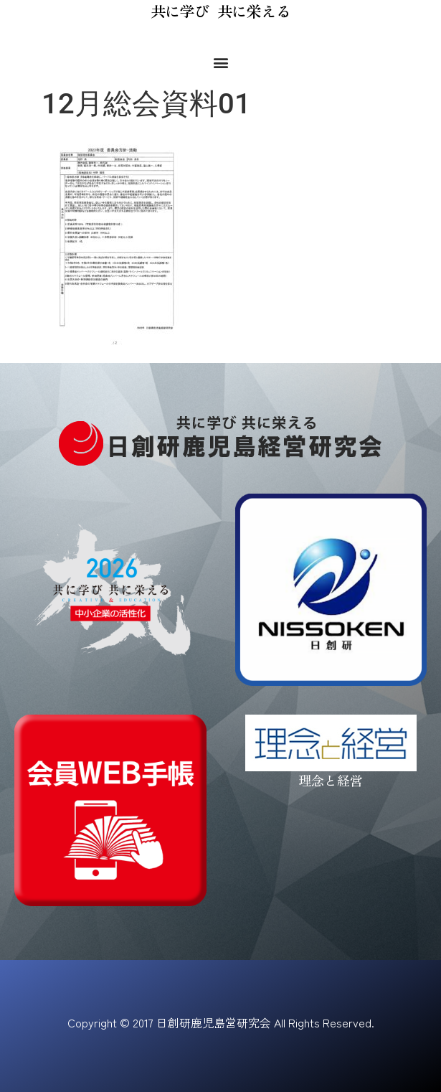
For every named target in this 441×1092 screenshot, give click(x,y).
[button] (220, 62)
